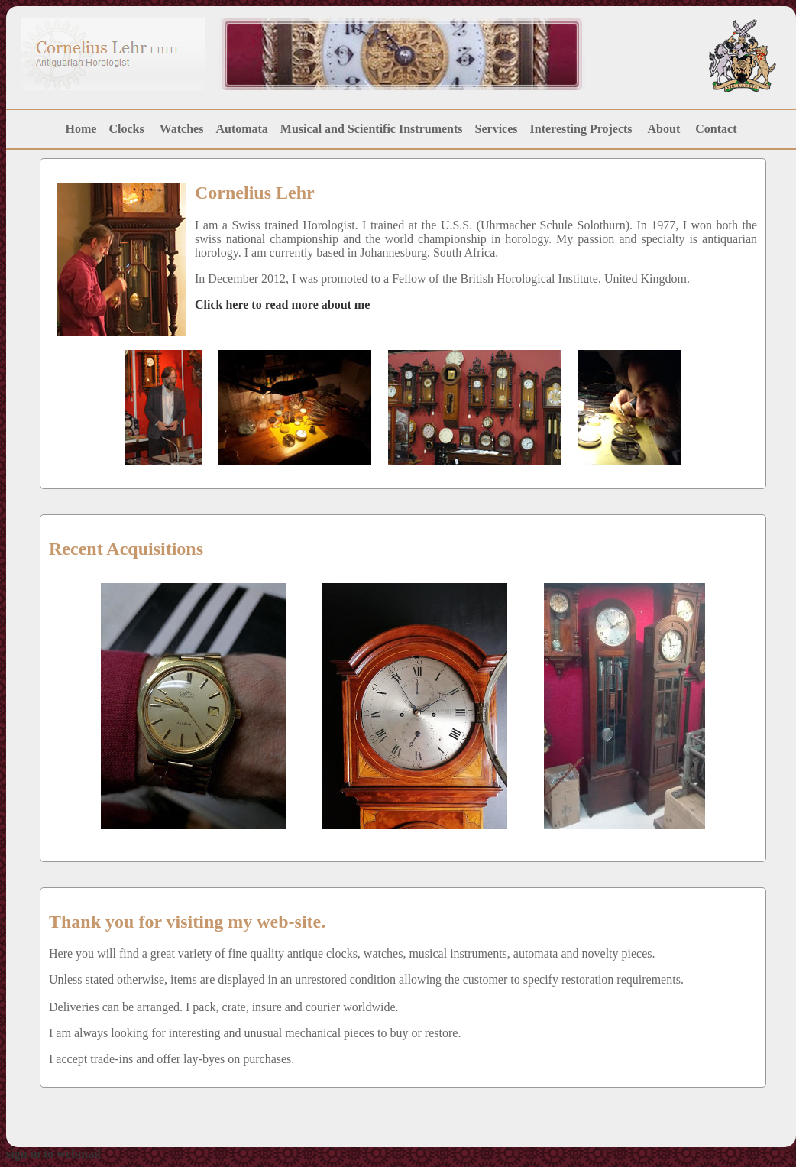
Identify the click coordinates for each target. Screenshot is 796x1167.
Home (81, 128)
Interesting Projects (583, 128)
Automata (241, 128)
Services (496, 128)
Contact (715, 128)
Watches (182, 128)
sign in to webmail (53, 1153)
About (664, 128)
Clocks (126, 128)
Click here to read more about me (282, 304)
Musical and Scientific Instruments (371, 128)
